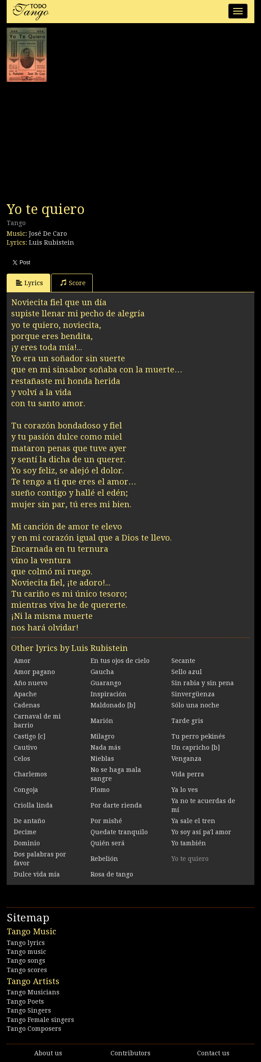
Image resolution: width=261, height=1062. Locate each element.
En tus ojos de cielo (120, 660)
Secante (183, 660)
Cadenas (27, 705)
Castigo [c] (29, 736)
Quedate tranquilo (119, 832)
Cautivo (25, 747)
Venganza (186, 758)
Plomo (100, 789)
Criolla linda (33, 805)
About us (48, 1053)
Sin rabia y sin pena (202, 682)
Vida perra (187, 774)
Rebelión (104, 858)
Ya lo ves (184, 789)
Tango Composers (34, 1028)
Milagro (103, 736)
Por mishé (106, 820)
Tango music (26, 951)
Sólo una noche (195, 705)
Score (73, 283)
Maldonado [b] (113, 705)
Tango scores (27, 969)
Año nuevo (30, 682)
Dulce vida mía (37, 874)
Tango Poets (25, 1001)
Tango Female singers (40, 1019)
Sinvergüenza (193, 694)
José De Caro (48, 233)
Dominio (27, 843)
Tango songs (26, 960)
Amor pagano (34, 671)
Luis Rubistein (51, 242)
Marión (102, 720)
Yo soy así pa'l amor (201, 832)
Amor (22, 660)
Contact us (213, 1053)
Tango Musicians (33, 992)
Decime (25, 832)
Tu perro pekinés (198, 736)
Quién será (108, 843)
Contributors (130, 1053)
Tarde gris (187, 720)
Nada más (106, 747)
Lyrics (29, 283)
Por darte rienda (116, 805)
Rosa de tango (112, 874)
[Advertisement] (73, 142)
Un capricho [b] (195, 747)
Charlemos (30, 774)
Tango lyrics (26, 942)
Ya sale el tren (193, 820)
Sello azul (186, 671)
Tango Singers (29, 1010)
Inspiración (109, 694)
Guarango (106, 682)
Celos (22, 758)
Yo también (188, 843)
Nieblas (102, 758)
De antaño (29, 820)
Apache (25, 694)
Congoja (26, 789)
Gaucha (102, 671)
